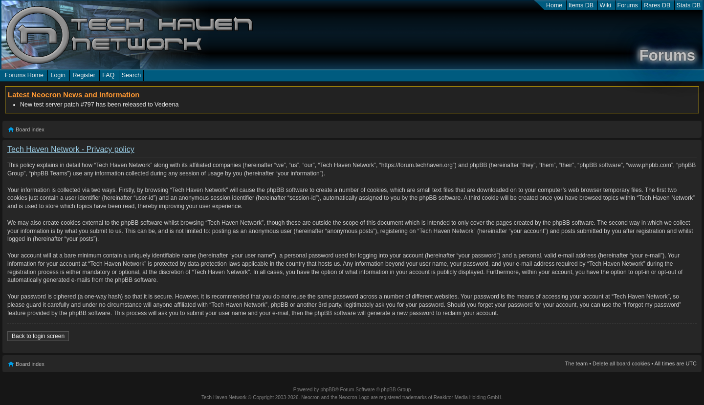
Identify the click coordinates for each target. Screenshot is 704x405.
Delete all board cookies (621, 363)
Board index (30, 129)
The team (576, 363)
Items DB (581, 5)
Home (554, 5)
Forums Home (24, 75)
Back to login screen (38, 336)
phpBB (327, 389)
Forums (627, 5)
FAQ (108, 75)
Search (131, 75)
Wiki (606, 5)
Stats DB (689, 5)
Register (83, 75)
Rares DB (657, 5)
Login (58, 75)
